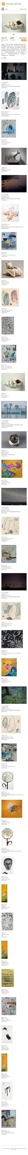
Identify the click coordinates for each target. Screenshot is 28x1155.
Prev (4, 23)
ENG (21, 9)
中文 (25, 9)
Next (24, 23)
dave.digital (14, 1149)
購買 (24, 40)
